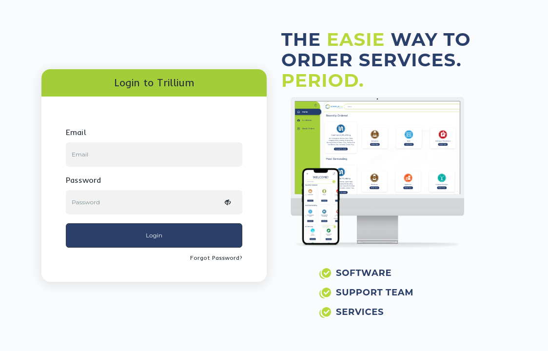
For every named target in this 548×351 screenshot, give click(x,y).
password (83, 180)
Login (154, 235)
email (76, 132)
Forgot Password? (216, 257)
